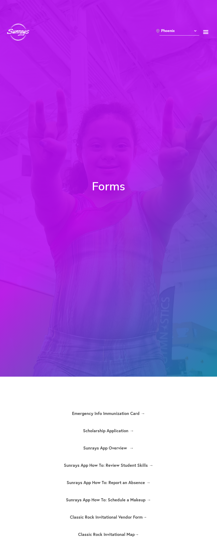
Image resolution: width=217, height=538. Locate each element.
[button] (179, 32)
